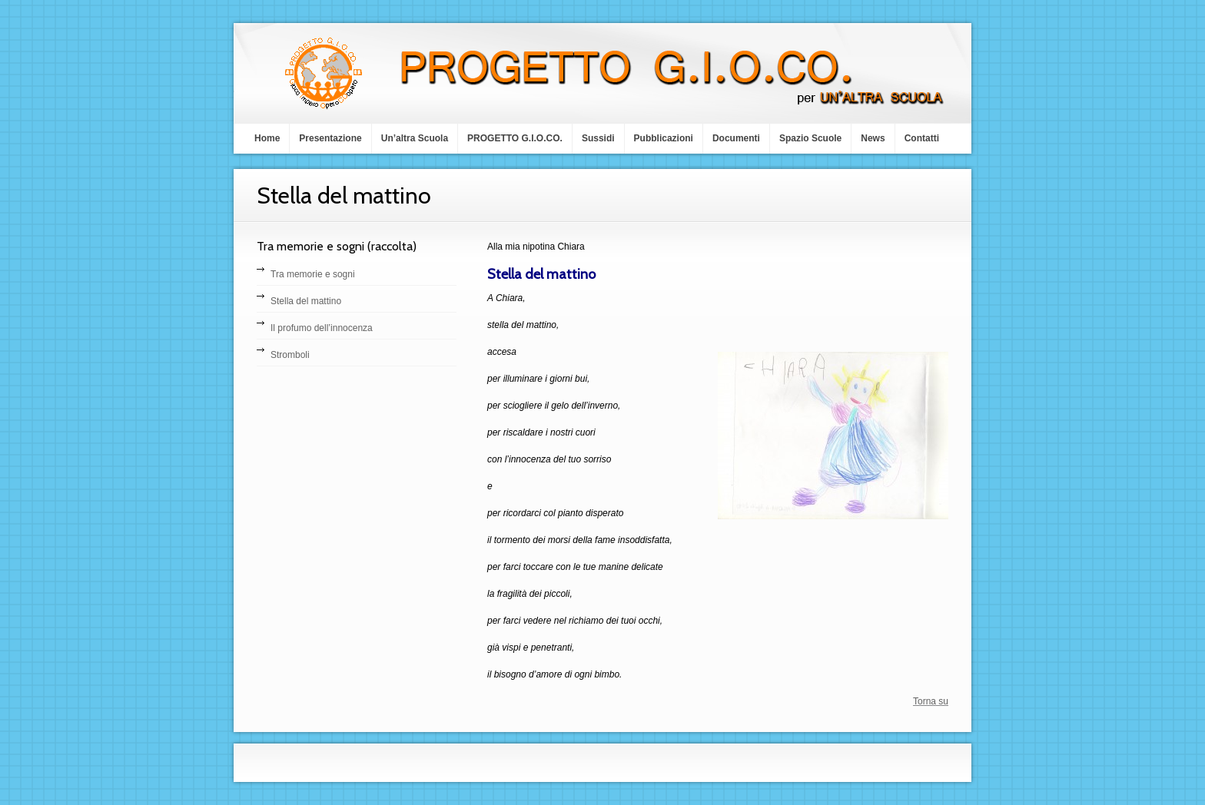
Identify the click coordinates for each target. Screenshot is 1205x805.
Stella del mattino (306, 301)
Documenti (736, 138)
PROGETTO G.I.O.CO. (515, 138)
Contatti (922, 138)
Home (267, 138)
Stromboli (290, 354)
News (873, 138)
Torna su (930, 701)
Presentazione (330, 138)
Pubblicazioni (663, 138)
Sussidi (598, 138)
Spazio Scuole (810, 138)
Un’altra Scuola (414, 138)
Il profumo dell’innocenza (322, 328)
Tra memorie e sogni (313, 274)
